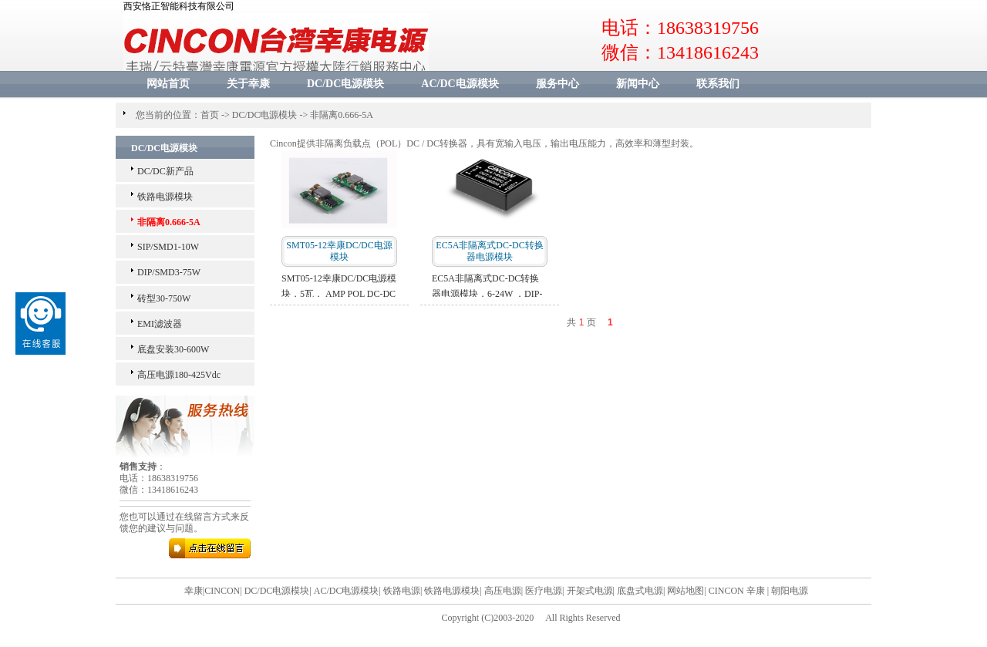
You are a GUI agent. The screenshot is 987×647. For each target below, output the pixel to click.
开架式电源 (590, 590)
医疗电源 (543, 590)
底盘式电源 (640, 590)
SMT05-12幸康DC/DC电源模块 (339, 251)
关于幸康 (248, 83)
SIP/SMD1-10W (168, 246)
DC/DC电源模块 (345, 83)
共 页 (581, 322)
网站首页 (168, 83)
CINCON (222, 590)
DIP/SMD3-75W (168, 272)
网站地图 (685, 590)
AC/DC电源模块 (459, 83)
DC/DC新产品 (165, 171)
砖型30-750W (163, 298)
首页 (209, 115)
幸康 (193, 590)
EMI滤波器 (159, 323)
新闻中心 (637, 83)
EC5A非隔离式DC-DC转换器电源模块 (489, 251)
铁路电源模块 (165, 196)
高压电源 (502, 590)
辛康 (755, 590)
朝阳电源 (789, 590)
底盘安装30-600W (173, 349)
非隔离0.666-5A (341, 115)
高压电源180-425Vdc (179, 374)
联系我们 (717, 83)
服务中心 (557, 83)
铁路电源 (401, 590)
